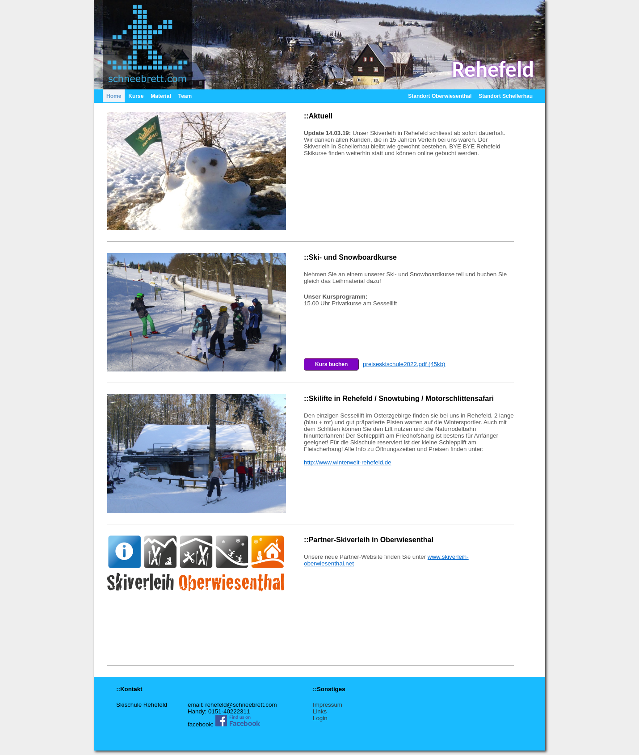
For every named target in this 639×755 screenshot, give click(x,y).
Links (320, 711)
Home (113, 96)
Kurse (135, 96)
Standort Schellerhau (506, 96)
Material (161, 96)
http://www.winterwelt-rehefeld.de (347, 462)
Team (185, 96)
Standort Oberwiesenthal (439, 96)
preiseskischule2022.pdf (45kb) (404, 364)
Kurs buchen (331, 364)
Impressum (327, 704)
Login (320, 718)
